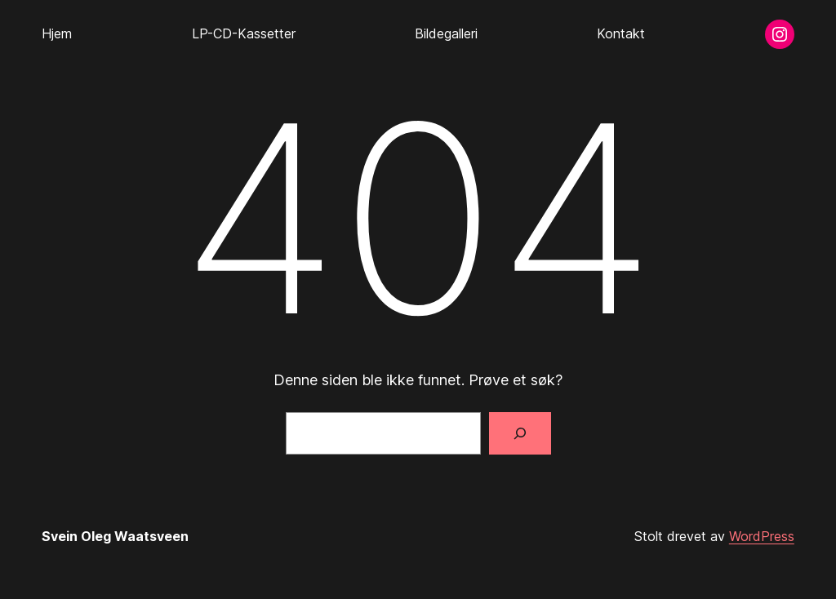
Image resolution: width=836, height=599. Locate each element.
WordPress (761, 536)
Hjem (57, 33)
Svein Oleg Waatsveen (115, 536)
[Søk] (520, 433)
